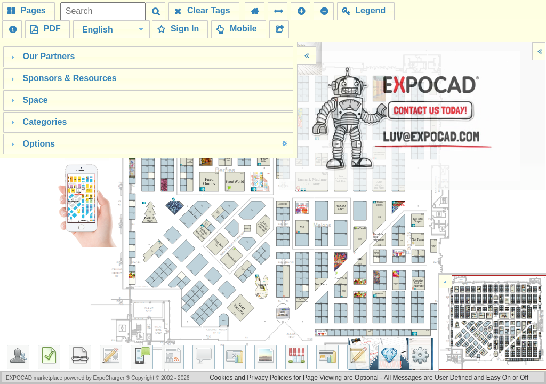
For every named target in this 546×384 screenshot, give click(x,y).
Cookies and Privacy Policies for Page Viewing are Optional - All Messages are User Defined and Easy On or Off (369, 377)
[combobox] (111, 29)
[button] (28, 11)
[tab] (148, 56)
